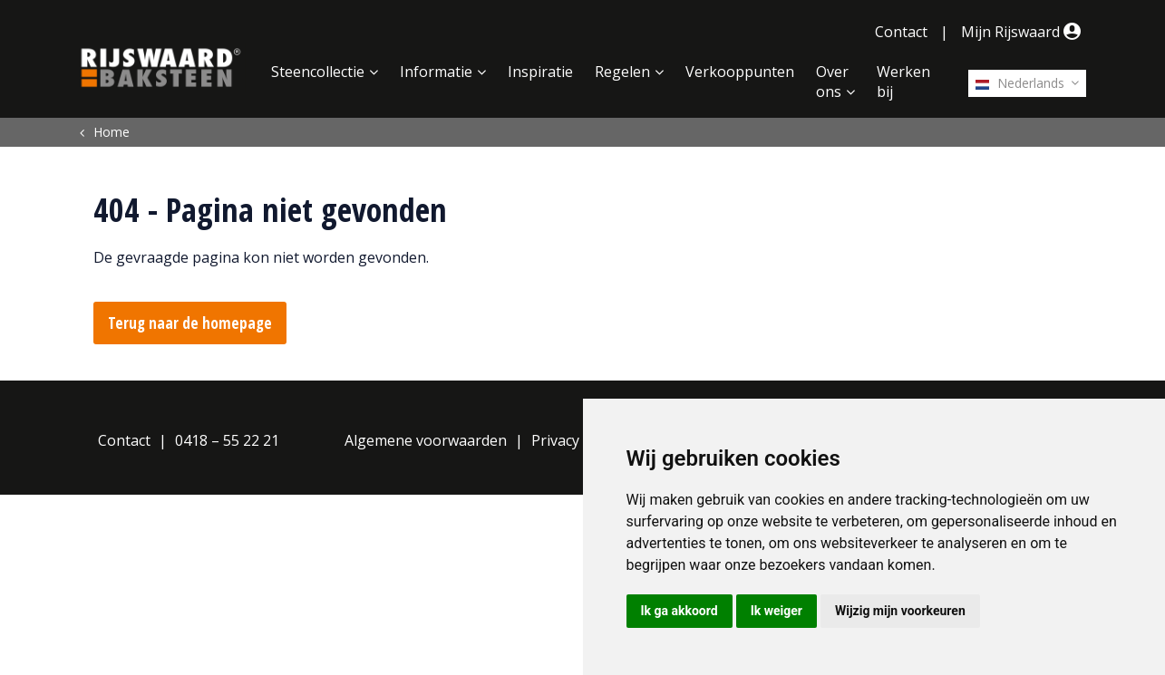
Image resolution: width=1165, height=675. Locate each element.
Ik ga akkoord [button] (679, 610)
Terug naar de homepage (190, 323)
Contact (901, 32)
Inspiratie (540, 72)
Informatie (436, 72)
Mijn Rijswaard (1023, 32)
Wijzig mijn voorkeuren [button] (900, 610)
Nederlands (1020, 83)
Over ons (832, 81)
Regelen (622, 72)
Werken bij (903, 81)
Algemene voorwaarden (426, 440)
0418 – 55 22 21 (227, 440)
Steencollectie (317, 72)
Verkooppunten (739, 72)
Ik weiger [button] (776, 610)
